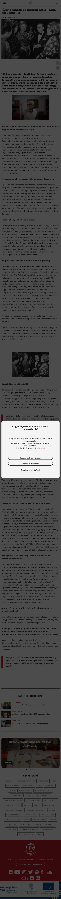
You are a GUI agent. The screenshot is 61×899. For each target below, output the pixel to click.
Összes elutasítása (30, 463)
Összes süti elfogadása (30, 458)
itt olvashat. (40, 448)
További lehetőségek (30, 470)
